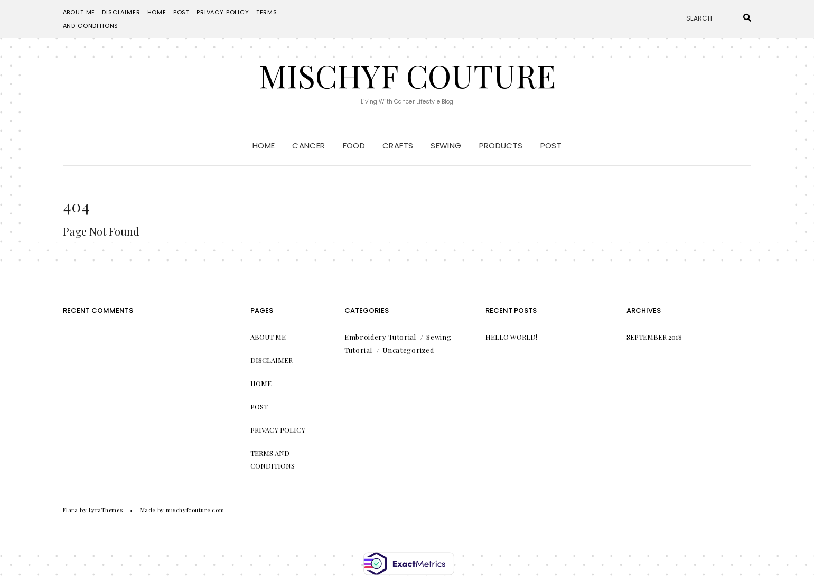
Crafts (397, 145)
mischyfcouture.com (195, 510)
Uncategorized (408, 349)
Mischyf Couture (407, 75)
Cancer (308, 145)
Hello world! (511, 336)
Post (181, 12)
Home (156, 12)
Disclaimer (121, 12)
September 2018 (654, 336)
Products (501, 145)
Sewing (446, 145)
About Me (79, 12)
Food (354, 145)
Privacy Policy (223, 12)
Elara (70, 510)
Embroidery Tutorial (380, 336)
